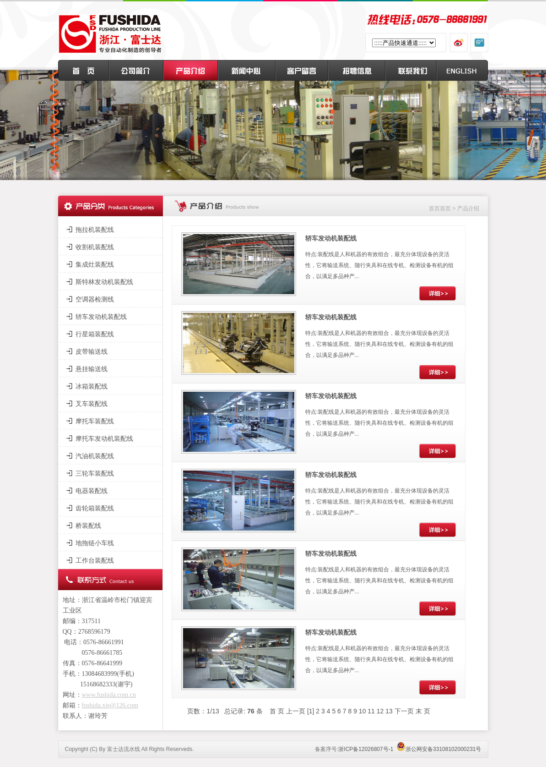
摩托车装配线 (95, 421)
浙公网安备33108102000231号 (438, 749)
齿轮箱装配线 (95, 508)
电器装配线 (92, 490)
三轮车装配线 (95, 473)
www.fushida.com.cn (109, 694)
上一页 (295, 711)
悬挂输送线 (92, 369)
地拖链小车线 (95, 543)
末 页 (423, 711)
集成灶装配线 (95, 264)
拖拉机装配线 (95, 229)
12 (380, 711)
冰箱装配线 (92, 386)
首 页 (277, 711)
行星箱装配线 (95, 334)
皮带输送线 (92, 351)
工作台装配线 (95, 560)
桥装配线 (88, 525)
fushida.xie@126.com (110, 705)
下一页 (404, 711)
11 (371, 711)
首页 (434, 208)
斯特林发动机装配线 (104, 281)
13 (389, 711)
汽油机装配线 (95, 456)
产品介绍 (468, 208)
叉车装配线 (92, 403)
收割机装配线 (95, 247)
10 (362, 711)
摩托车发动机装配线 (104, 438)
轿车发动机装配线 (101, 316)
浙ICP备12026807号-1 (365, 749)
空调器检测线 (95, 299)
